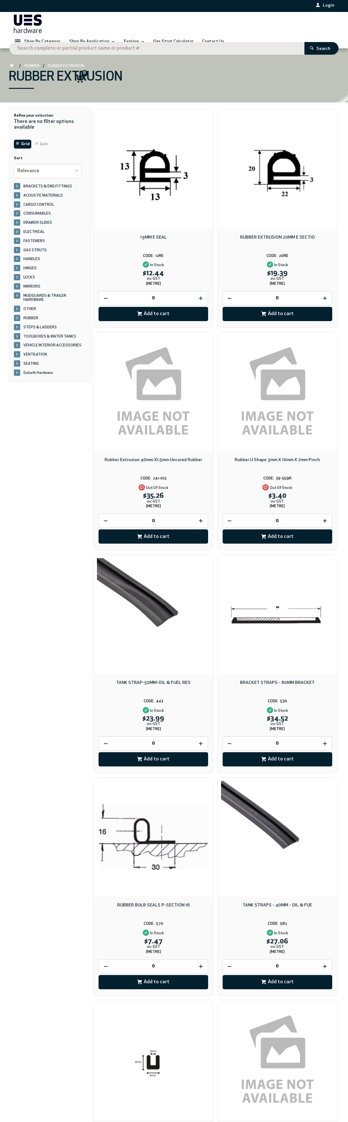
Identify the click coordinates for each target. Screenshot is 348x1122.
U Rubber (132, 750)
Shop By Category (42, 46)
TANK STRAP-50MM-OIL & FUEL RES (215, 388)
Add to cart (136, 279)
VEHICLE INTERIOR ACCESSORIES (52, 354)
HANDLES (31, 267)
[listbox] (48, 179)
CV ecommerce (61, 1099)
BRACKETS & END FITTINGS (47, 195)
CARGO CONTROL (38, 213)
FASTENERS (34, 249)
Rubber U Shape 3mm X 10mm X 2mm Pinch (132, 388)
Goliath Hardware (38, 381)
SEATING (31, 372)
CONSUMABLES (37, 222)
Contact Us (25, 1072)
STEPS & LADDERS (40, 336)
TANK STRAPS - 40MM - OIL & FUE (215, 568)
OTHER (29, 317)
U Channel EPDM (298, 568)
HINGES (30, 276)
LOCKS (29, 286)
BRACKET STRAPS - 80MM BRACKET (298, 388)
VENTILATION (35, 363)
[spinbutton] (132, 264)
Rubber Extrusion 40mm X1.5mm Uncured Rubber (298, 205)
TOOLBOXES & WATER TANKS (49, 345)
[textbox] (165, 25)
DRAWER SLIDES (37, 231)
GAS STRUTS (35, 258)
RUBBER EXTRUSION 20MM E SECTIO (215, 205)
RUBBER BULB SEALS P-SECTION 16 (132, 571)
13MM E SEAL (132, 203)
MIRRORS (31, 295)
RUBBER (30, 326)
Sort (18, 166)
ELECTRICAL (34, 240)
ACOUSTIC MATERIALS (43, 204)
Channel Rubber (298, 750)
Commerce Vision (93, 1099)
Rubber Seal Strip (215, 750)
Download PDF (211, 954)
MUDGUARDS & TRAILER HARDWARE (44, 306)
